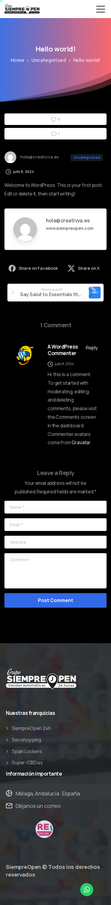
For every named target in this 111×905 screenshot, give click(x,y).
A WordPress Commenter (63, 350)
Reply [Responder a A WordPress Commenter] (92, 347)
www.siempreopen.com (70, 228)
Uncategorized (48, 60)
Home (17, 60)
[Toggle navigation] (101, 9)
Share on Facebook (33, 268)
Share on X (83, 268)
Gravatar (81, 442)
